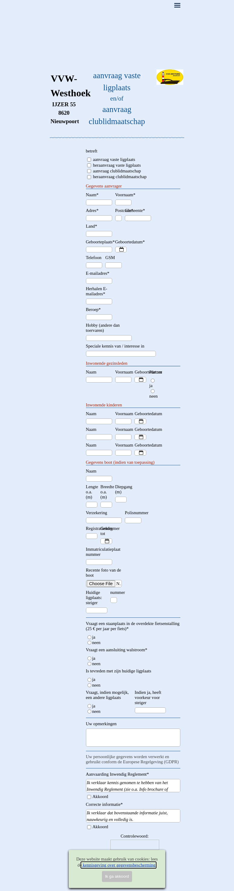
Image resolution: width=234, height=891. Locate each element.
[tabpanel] (64, 98)
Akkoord (100, 796)
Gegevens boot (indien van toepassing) (120, 462)
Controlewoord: (135, 836)
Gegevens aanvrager (104, 186)
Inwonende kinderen (104, 404)
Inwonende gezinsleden (107, 363)
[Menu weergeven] (177, 5)
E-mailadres (97, 273)
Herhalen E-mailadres (96, 291)
